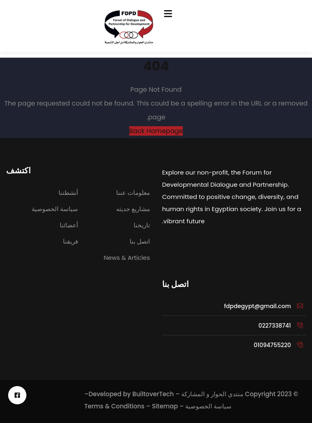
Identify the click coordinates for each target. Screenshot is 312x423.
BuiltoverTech (153, 394)
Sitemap (165, 406)
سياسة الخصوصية (208, 406)
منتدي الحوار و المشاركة (212, 394)
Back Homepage (156, 131)
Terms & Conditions (114, 406)
